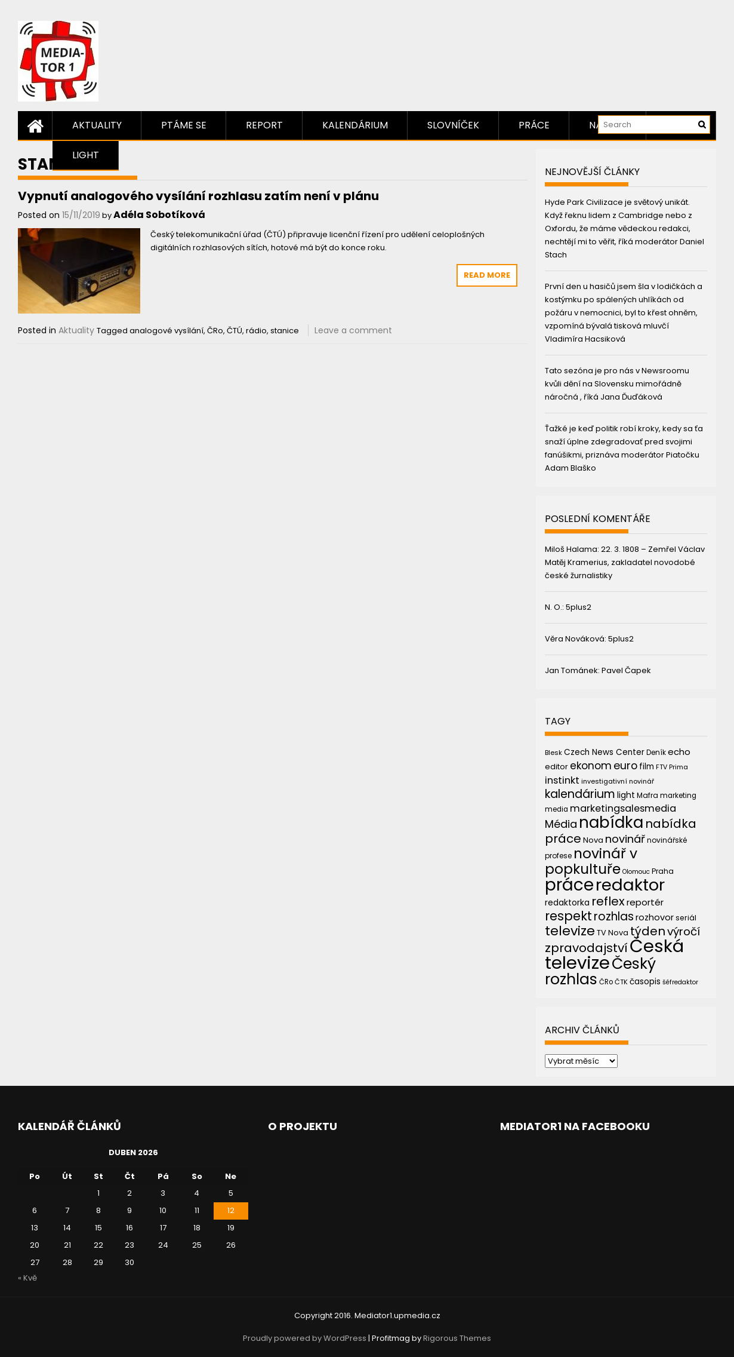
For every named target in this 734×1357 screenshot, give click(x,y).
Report (264, 125)
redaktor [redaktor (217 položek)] (630, 885)
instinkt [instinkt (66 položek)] (562, 780)
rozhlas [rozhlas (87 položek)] (614, 916)
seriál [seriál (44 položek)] (686, 918)
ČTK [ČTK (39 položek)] (621, 982)
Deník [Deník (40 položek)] (656, 752)
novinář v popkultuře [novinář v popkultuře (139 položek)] (591, 861)
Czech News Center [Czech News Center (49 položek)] (604, 752)
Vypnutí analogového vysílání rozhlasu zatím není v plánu (198, 196)
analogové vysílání (166, 330)
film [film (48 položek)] (646, 766)
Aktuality (97, 125)
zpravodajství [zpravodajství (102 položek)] (586, 948)
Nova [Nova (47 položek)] (593, 840)
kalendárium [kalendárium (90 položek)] (580, 794)
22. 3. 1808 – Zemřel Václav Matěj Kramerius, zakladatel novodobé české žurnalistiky (625, 562)
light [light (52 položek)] (626, 795)
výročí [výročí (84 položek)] (683, 931)
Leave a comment (353, 330)
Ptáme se (183, 125)
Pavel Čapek (626, 670)
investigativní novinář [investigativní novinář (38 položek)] (617, 781)
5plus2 (578, 607)
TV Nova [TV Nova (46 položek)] (612, 932)
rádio (256, 330)
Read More (487, 275)
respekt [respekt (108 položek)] (568, 916)
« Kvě (27, 1278)
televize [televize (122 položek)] (570, 931)
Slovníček (453, 125)
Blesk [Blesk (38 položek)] (553, 752)
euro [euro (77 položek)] (625, 765)
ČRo (215, 330)
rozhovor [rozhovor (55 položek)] (655, 917)
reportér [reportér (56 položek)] (645, 902)
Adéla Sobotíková (159, 215)
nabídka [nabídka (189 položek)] (611, 822)
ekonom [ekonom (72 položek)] (591, 766)
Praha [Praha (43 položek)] (663, 871)
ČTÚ (234, 330)
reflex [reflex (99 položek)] (608, 901)
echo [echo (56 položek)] (679, 751)
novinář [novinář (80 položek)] (625, 838)
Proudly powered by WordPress (304, 1338)
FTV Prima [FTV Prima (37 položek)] (672, 767)
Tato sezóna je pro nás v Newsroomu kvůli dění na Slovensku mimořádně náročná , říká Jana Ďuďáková (617, 384)
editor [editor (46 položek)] (556, 766)
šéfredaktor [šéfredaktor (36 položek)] (680, 982)
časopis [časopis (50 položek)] (645, 981)
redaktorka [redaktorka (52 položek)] (567, 902)
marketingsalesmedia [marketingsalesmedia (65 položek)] (623, 808)
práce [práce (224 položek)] (569, 885)
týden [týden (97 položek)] (647, 931)
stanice (284, 330)
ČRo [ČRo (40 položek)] (606, 982)
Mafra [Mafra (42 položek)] (647, 795)
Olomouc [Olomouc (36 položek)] (636, 871)
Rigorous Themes (457, 1338)
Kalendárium (355, 125)
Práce (534, 125)
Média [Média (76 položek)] (561, 823)
